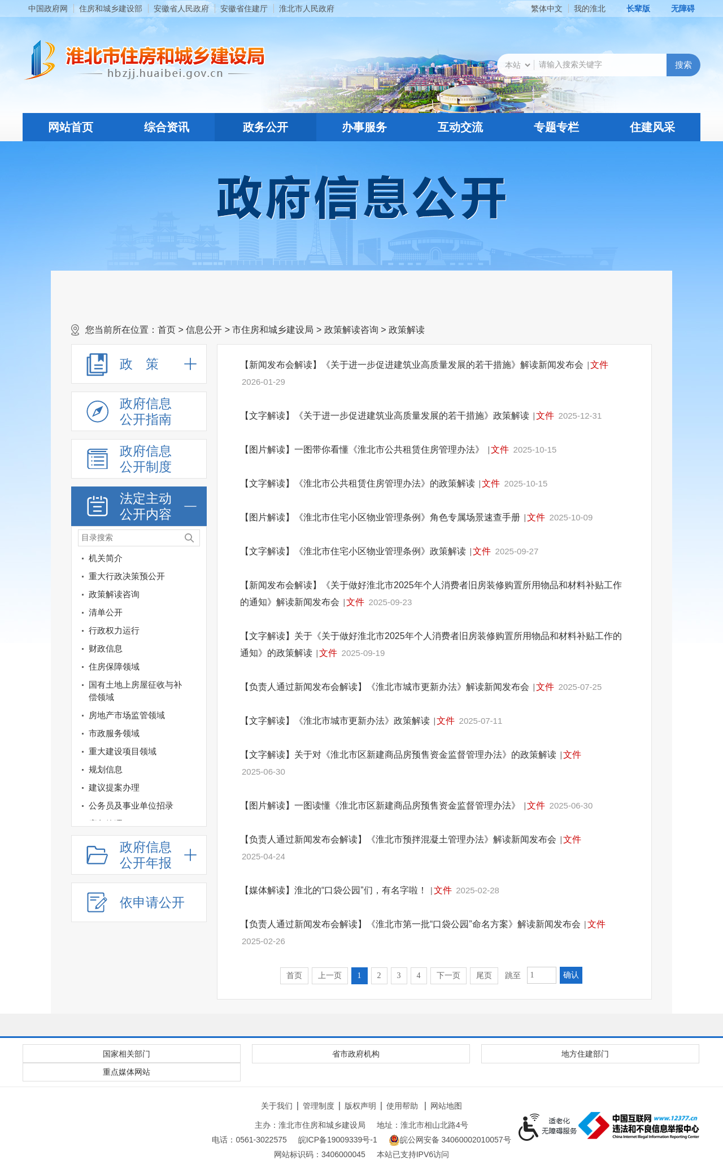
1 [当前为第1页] (360, 975)
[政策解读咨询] (195, 596)
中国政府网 (48, 8)
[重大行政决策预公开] (195, 578)
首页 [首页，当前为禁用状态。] (294, 975)
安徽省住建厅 (244, 8)
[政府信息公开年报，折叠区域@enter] (139, 855)
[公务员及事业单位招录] (130, 806)
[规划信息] (130, 770)
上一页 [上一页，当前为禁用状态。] (330, 975)
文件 (599, 365)
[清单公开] (130, 612)
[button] (632, 8)
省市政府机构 (356, 1053)
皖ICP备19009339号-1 (337, 1139)
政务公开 (265, 127)
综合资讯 (166, 127)
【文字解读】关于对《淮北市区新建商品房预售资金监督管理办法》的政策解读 (398, 754)
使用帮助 (402, 1105)
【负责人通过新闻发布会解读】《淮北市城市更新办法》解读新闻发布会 (384, 687)
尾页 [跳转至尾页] (484, 975)
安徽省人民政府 (181, 8)
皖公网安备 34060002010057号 (450, 1140)
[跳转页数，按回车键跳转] (541, 975)
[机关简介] (195, 560)
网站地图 (446, 1105)
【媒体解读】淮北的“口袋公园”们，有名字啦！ (333, 890)
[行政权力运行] (195, 632)
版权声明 (360, 1105)
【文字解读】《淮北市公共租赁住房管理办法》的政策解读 (357, 483)
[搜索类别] (517, 65)
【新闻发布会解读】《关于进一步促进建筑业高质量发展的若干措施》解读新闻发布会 (411, 365)
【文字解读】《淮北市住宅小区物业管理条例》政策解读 (353, 551)
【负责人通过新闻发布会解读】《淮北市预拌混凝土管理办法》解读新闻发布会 (398, 839)
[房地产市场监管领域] (195, 717)
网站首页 (70, 127)
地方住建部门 (585, 1053)
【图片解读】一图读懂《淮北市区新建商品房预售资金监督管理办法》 (380, 805)
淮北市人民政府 (306, 8)
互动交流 (460, 127)
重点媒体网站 (126, 1071)
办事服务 (364, 127)
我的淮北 (590, 8)
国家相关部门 (126, 1053)
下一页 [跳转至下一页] (448, 975)
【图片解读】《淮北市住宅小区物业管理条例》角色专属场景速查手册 (380, 517)
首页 (167, 329)
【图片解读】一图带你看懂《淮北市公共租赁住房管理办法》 (362, 449)
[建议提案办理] (195, 789)
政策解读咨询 (351, 329)
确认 (571, 975)
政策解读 (407, 329)
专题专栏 (556, 127)
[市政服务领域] (195, 735)
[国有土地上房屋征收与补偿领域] (195, 686)
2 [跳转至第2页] (379, 975)
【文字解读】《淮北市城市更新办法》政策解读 (335, 720)
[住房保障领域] (195, 668)
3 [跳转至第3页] (399, 975)
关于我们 (277, 1105)
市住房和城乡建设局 (272, 329)
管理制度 (318, 1105)
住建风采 (652, 127)
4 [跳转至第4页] (419, 975)
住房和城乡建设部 (110, 8)
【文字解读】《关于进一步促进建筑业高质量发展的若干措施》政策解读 (384, 415)
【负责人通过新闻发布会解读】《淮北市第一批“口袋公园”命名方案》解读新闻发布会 (410, 924)
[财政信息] (195, 650)
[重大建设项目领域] (195, 753)
